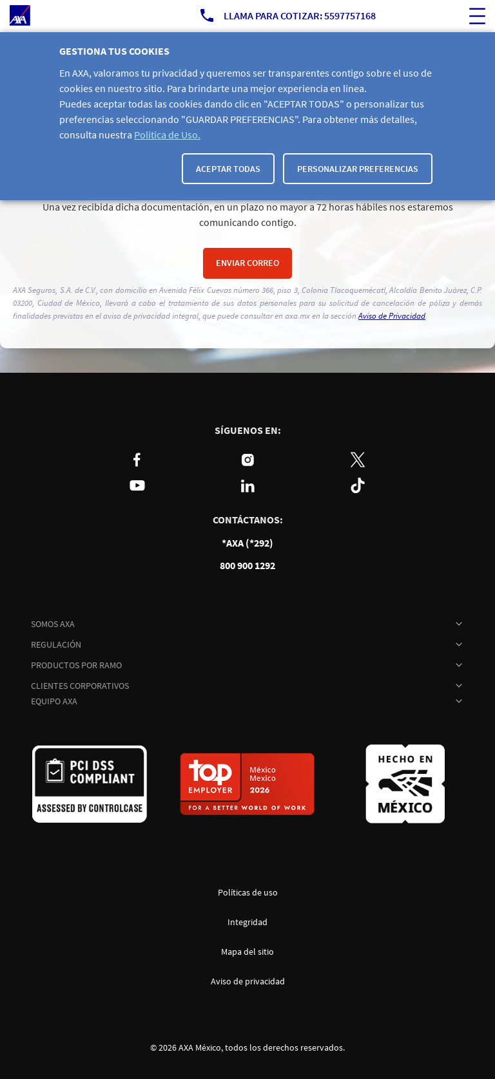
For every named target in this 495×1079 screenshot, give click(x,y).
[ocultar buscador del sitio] (477, 16)
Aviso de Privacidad (391, 315)
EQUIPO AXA (54, 701)
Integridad (247, 921)
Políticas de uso (248, 892)
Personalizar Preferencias (357, 168)
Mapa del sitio (247, 951)
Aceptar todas (228, 168)
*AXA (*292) (247, 543)
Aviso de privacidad (248, 981)
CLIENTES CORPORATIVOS (80, 685)
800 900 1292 (247, 565)
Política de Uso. (167, 134)
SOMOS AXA (53, 624)
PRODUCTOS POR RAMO (76, 665)
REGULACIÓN (56, 644)
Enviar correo (247, 262)
